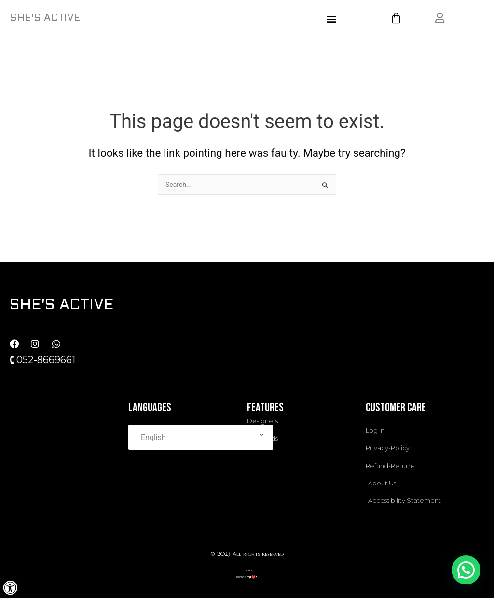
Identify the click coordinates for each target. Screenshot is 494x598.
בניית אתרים (247, 568)
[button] (332, 19)
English (153, 435)
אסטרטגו (241, 574)
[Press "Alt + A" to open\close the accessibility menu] (10, 588)
